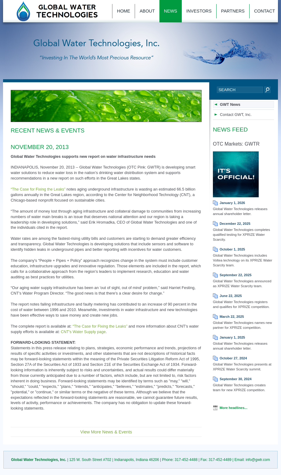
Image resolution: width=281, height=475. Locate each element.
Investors (199, 11)
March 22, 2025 (232, 316)
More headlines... (233, 408)
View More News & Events (106, 431)
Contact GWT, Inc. (236, 114)
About (147, 11)
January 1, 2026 (232, 203)
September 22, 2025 (235, 275)
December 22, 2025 (235, 223)
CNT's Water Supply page (83, 331)
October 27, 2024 (233, 358)
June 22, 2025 (231, 296)
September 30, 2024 (235, 379)
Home (123, 11)
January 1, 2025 (232, 337)
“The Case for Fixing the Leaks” (38, 189)
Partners (233, 11)
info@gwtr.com (258, 460)
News (170, 11)
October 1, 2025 (232, 249)
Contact (264, 11)
